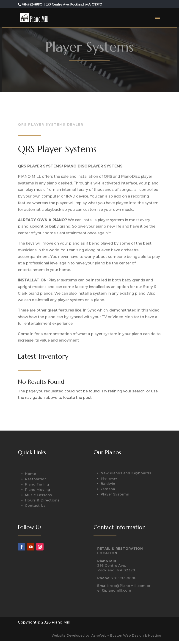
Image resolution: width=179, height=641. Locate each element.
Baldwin (109, 484)
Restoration (36, 480)
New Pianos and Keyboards (126, 474)
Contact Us (36, 505)
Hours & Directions (42, 500)
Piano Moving (38, 490)
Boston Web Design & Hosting (135, 635)
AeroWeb (99, 635)
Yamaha (109, 489)
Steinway (110, 479)
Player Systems (115, 494)
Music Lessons (39, 495)
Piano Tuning (37, 485)
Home (31, 474)
